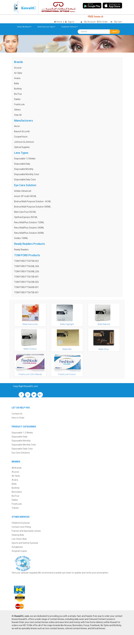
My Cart (115, 22)
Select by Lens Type (46, 27)
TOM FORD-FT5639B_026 (26, 271)
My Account (90, 22)
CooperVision (21, 136)
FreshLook (19, 104)
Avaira (17, 78)
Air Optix (18, 73)
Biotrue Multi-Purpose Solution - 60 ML (32, 201)
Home (58, 22)
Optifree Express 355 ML (25, 217)
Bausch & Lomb (22, 131)
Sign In (71, 22)
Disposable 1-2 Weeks (24, 158)
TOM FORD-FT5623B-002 (26, 282)
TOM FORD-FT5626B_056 (26, 266)
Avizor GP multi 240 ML (25, 196)
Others (17, 109)
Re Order (102, 22)
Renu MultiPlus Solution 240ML (29, 227)
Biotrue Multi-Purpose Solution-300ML (32, 206)
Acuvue (17, 67)
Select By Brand (24, 27)
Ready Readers (21, 249)
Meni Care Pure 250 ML (25, 212)
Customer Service (69, 27)
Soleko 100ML (21, 238)
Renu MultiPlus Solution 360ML (29, 233)
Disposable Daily (22, 164)
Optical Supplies (22, 147)
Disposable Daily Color (25, 179)
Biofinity (18, 88)
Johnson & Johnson (24, 142)
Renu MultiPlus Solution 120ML (29, 222)
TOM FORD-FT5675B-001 (26, 292)
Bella (16, 83)
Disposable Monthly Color (26, 174)
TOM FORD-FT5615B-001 (26, 276)
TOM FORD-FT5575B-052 (26, 261)
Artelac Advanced (22, 191)
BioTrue (18, 94)
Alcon (17, 126)
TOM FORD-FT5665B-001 (26, 287)
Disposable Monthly (23, 169)
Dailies (17, 99)
